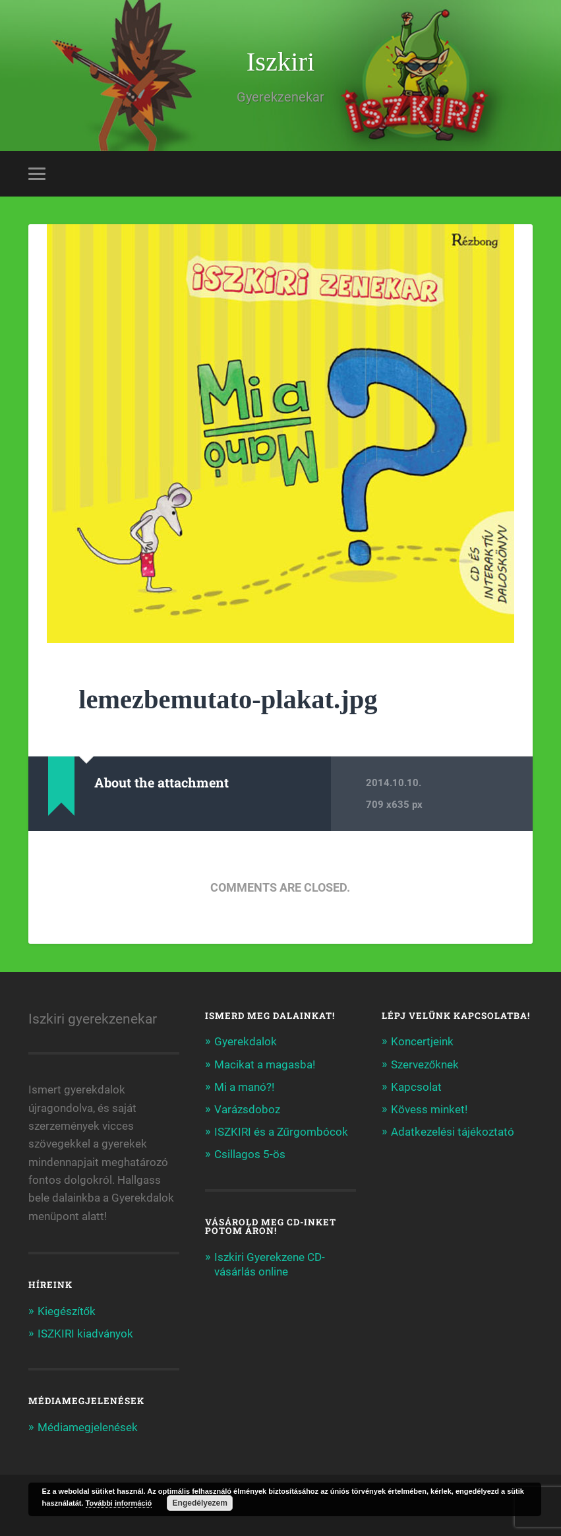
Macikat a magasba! (264, 1064)
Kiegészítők (67, 1311)
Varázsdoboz (247, 1109)
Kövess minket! (429, 1109)
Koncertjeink (422, 1041)
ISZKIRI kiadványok (85, 1333)
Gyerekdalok (245, 1041)
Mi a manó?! (244, 1086)
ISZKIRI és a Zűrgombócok (281, 1131)
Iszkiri (280, 62)
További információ (119, 1503)
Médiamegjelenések (88, 1427)
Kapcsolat (416, 1086)
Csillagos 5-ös (249, 1154)
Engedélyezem (200, 1503)
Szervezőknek (425, 1064)
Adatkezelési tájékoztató (452, 1131)
